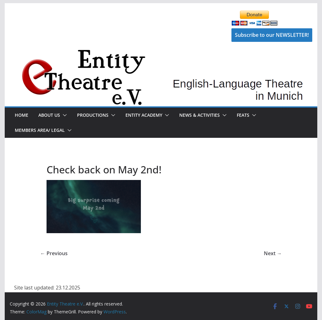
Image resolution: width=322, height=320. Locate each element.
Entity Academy (143, 115)
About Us (49, 115)
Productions (92, 115)
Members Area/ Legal (40, 130)
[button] (63, 115)
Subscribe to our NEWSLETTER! (272, 34)
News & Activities (199, 115)
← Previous (54, 253)
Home (21, 115)
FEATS (243, 115)
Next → (273, 253)
